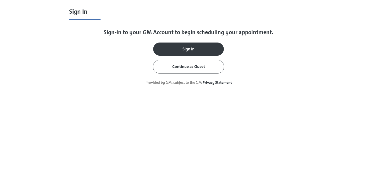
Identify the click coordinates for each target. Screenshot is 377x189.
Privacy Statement (217, 82)
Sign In (188, 49)
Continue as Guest (188, 66)
